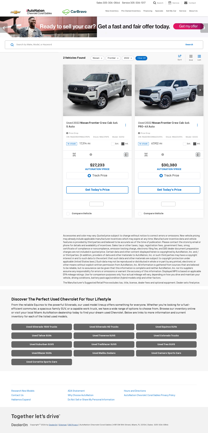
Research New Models (22, 391)
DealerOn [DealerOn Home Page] (53, 425)
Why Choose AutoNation (80, 395)
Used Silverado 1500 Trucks (41, 327)
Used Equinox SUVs (166, 327)
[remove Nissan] (97, 58)
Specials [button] (159, 11)
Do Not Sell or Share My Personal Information (91, 400)
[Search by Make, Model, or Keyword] (99, 45)
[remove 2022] (128, 58)
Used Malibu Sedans (104, 353)
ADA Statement (76, 391)
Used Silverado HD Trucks (104, 327)
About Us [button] (193, 11)
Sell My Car (171, 11)
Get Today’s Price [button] (97, 189)
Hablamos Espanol (21, 400)
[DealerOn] (19, 425)
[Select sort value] (180, 58)
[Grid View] (190, 58)
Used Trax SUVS (166, 344)
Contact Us (17, 395)
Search (189, 45)
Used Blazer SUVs (42, 353)
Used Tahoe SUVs (42, 336)
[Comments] (126, 154)
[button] (128, 90)
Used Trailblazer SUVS (104, 344)
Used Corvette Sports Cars (41, 362)
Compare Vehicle (82, 213)
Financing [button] (147, 11)
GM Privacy (73, 425)
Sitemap (63, 425)
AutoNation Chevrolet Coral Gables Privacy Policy (149, 395)
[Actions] (125, 125)
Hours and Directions (135, 391)
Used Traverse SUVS (104, 336)
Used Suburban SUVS (42, 344)
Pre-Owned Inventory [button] (131, 11)
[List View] (199, 58)
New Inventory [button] (111, 11)
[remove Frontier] (113, 58)
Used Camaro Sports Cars (166, 353)
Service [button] (182, 11)
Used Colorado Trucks (166, 336)
